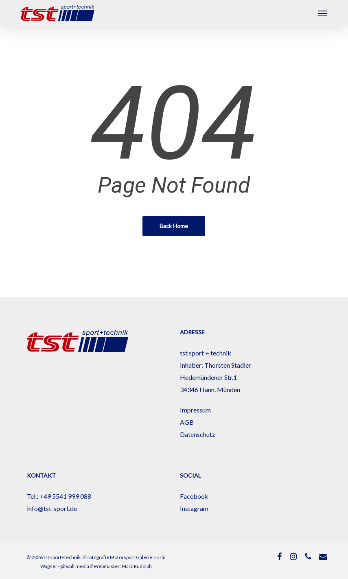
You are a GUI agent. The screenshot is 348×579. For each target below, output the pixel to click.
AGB (187, 422)
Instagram (194, 508)
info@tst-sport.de (52, 508)
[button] (322, 13)
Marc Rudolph (137, 566)
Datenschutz (197, 434)
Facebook (194, 496)
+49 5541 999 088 (65, 496)
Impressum (195, 410)
